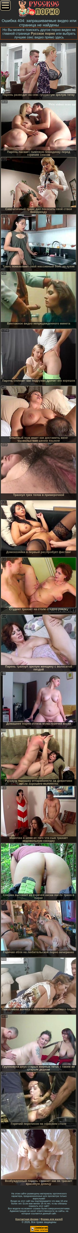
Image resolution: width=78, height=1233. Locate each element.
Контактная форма (26, 1219)
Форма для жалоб (52, 1219)
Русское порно (43, 33)
